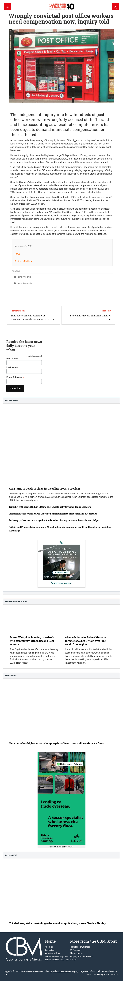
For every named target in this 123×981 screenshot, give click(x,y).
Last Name (12, 367)
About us (49, 947)
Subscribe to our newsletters (57, 960)
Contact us (49, 950)
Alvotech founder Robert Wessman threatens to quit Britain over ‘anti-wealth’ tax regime (86, 641)
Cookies (114, 974)
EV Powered (75, 950)
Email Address (15, 377)
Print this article (22, 283)
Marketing (10, 675)
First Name (12, 358)
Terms (88, 974)
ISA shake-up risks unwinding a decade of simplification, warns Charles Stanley (57, 923)
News (17, 253)
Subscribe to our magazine (56, 956)
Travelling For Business (80, 947)
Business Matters (23, 261)
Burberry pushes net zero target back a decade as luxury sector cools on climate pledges (54, 520)
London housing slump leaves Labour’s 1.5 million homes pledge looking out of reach (53, 513)
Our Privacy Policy (101, 974)
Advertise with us (52, 953)
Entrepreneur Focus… (16, 601)
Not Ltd (73, 960)
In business (11, 855)
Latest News (11, 400)
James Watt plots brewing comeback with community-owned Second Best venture (32, 641)
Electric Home (76, 953)
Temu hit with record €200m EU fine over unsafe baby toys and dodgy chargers (50, 506)
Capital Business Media (60, 971)
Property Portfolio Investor (81, 956)
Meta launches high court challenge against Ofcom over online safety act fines (56, 743)
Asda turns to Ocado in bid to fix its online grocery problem (44, 488)
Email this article (22, 277)
